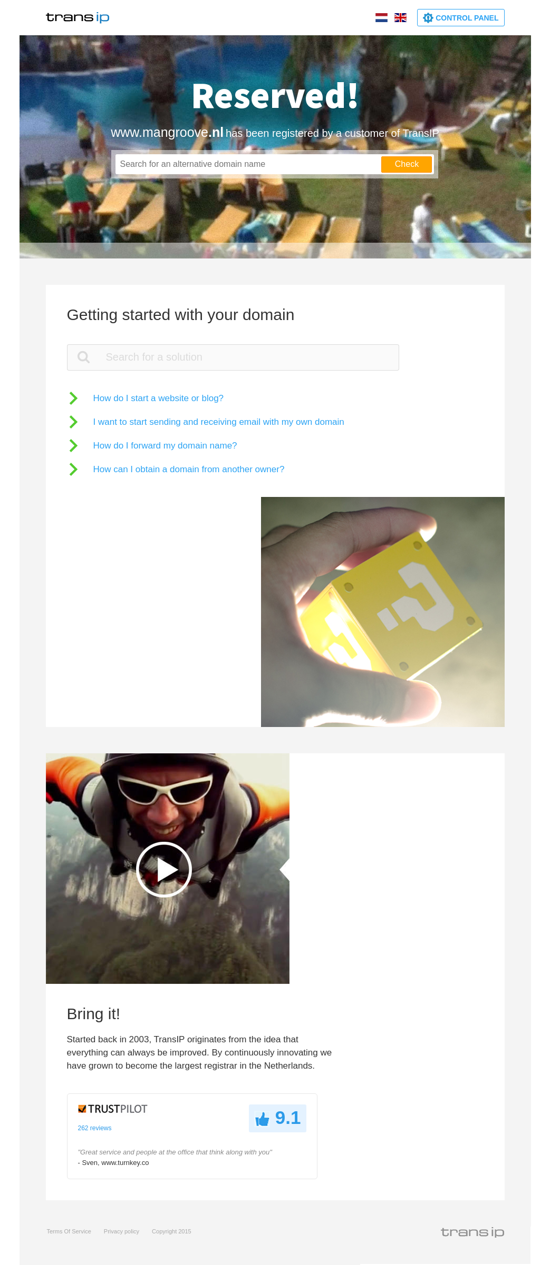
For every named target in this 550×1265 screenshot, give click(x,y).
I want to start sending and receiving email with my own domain (218, 422)
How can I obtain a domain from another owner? (189, 469)
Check (407, 164)
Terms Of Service (69, 1231)
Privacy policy (121, 1231)
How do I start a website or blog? (158, 398)
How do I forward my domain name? (165, 446)
